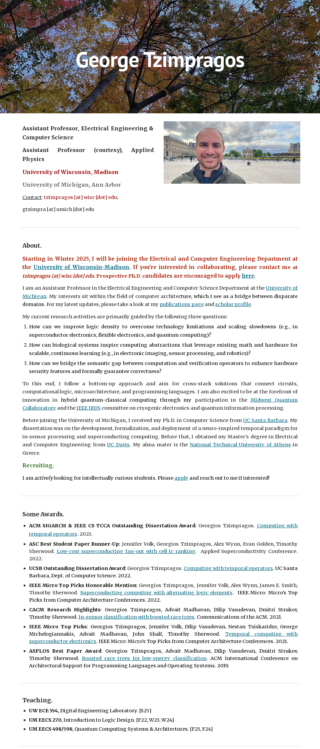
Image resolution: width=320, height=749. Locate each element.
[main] (160, 56)
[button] (312, 9)
